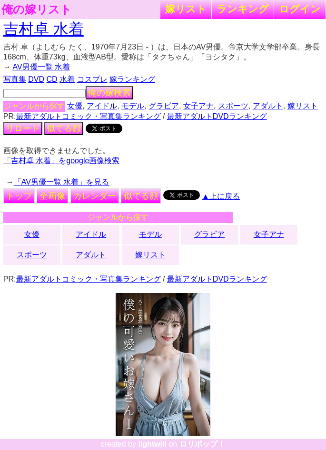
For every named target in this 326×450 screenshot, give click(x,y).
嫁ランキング (132, 79)
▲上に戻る (221, 196)
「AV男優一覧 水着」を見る (61, 182)
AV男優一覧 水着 (41, 67)
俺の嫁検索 (109, 93)
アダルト (268, 106)
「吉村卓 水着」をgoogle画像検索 (61, 161)
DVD (36, 79)
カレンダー (94, 196)
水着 (67, 79)
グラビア (163, 106)
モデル (132, 106)
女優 (74, 106)
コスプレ (92, 79)
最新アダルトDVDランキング (217, 116)
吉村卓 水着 (43, 29)
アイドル (102, 106)
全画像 (52, 196)
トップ (19, 196)
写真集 (14, 79)
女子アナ (198, 106)
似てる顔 (64, 128)
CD (52, 79)
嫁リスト (186, 8)
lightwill (152, 444)
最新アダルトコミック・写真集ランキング (88, 116)
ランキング (243, 8)
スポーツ (233, 106)
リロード (23, 128)
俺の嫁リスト (36, 9)
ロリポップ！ (202, 444)
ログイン (300, 8)
